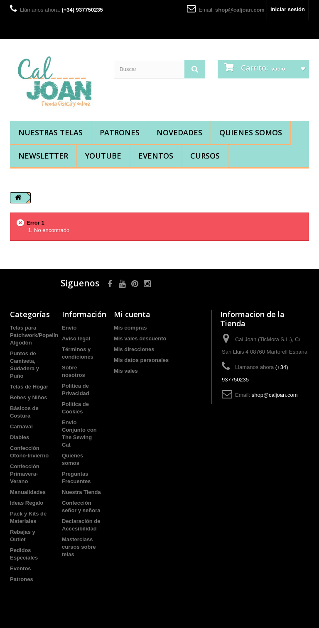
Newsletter (43, 156)
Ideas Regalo (26, 503)
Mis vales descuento (140, 338)
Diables (19, 437)
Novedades (179, 132)
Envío (69, 328)
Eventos (155, 156)
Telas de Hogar (29, 387)
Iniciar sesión (287, 9)
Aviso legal (76, 338)
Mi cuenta (132, 314)
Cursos (205, 156)
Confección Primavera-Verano (24, 473)
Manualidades (28, 492)
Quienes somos (250, 132)
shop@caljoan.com (240, 10)
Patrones (120, 132)
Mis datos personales (141, 360)
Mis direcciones (134, 349)
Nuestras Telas (50, 132)
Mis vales (126, 371)
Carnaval (21, 426)
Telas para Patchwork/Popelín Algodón (34, 335)
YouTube (103, 156)
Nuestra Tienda (81, 492)
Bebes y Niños (28, 397)
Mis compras (130, 328)
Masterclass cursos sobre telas (79, 546)
